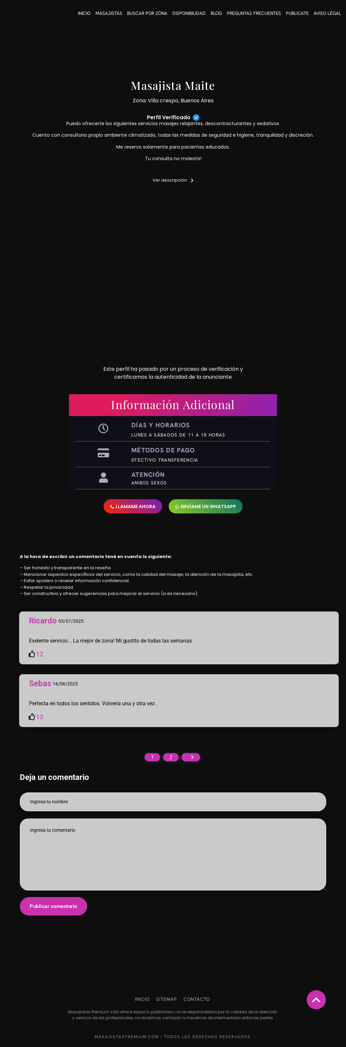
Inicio (84, 13)
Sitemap (166, 999)
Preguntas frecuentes (254, 13)
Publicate (297, 13)
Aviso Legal (327, 13)
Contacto (197, 999)
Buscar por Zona (147, 13)
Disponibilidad (189, 13)
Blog (216, 13)
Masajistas (108, 13)
